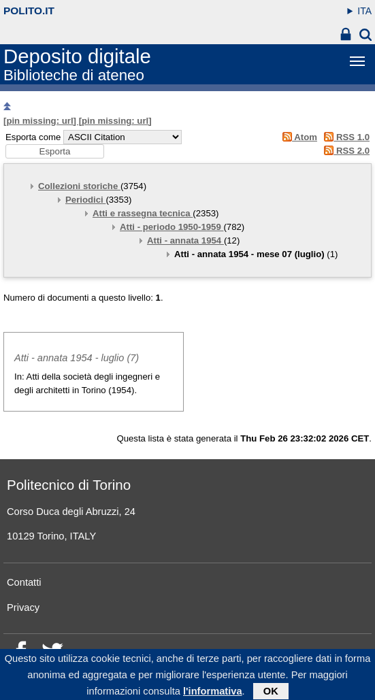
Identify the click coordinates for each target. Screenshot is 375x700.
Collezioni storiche (79, 186)
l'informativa (212, 693)
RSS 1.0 (345, 137)
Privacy (23, 607)
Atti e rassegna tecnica (143, 213)
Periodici (85, 200)
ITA (364, 10)
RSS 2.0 (345, 151)
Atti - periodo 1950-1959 (171, 227)
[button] (54, 151)
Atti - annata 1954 (185, 240)
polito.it (28, 10)
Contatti (24, 582)
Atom (297, 137)
